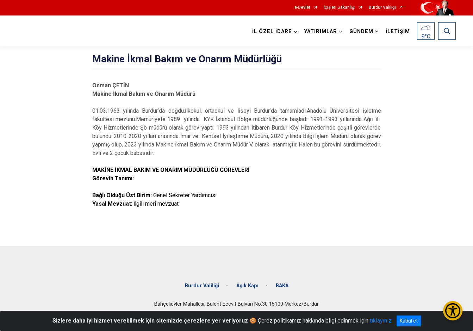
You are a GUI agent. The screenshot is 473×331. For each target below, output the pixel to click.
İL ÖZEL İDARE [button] (272, 32)
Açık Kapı (247, 286)
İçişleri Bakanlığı (339, 7)
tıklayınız (381, 320)
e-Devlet (302, 7)
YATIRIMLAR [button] (320, 32)
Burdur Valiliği (382, 7)
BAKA (282, 286)
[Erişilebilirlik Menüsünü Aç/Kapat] (452, 310)
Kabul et (409, 321)
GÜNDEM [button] (361, 32)
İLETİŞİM (398, 32)
